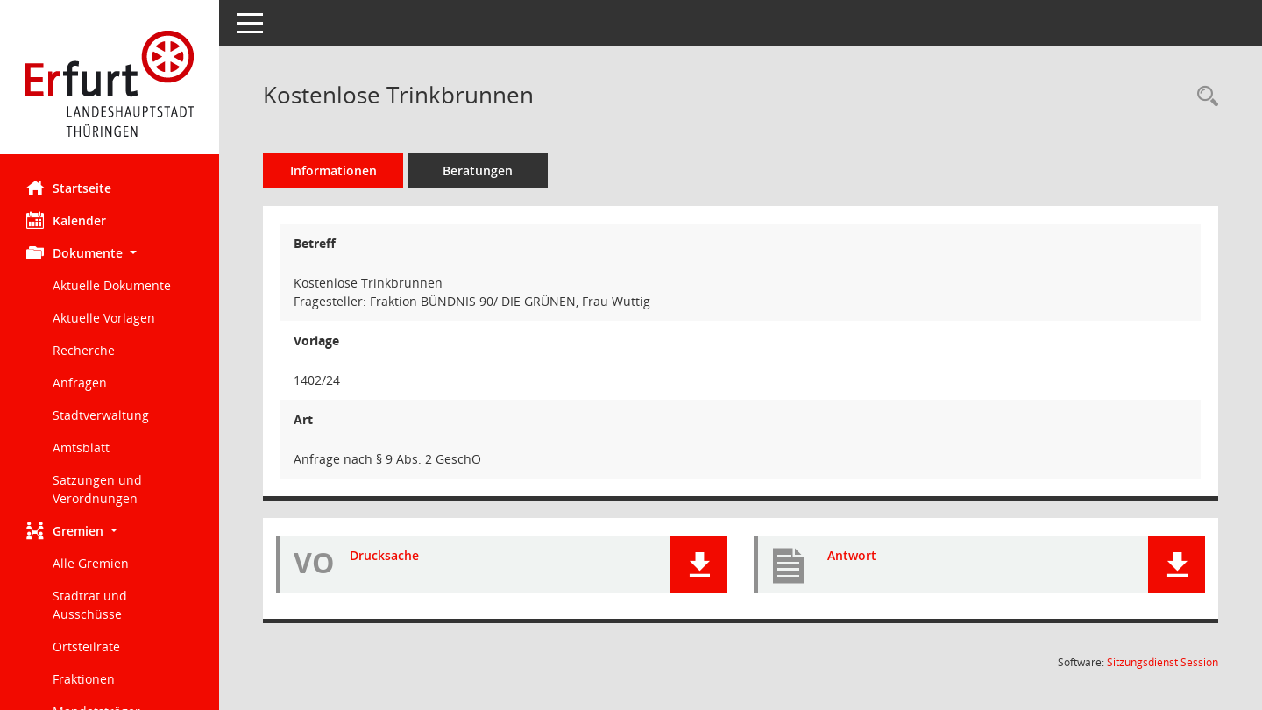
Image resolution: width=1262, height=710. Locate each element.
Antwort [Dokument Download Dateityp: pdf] (851, 555)
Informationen (333, 170)
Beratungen (478, 170)
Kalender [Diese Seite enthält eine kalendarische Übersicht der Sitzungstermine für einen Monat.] (66, 220)
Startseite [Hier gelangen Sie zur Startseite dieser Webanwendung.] (68, 187)
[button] (109, 253)
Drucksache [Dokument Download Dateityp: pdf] (384, 555)
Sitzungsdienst (1162, 662)
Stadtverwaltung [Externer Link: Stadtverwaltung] (101, 415)
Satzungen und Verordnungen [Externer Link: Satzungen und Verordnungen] (97, 489)
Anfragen (80, 382)
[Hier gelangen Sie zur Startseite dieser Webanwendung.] (109, 84)
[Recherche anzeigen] (1203, 96)
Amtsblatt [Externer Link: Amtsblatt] (81, 447)
